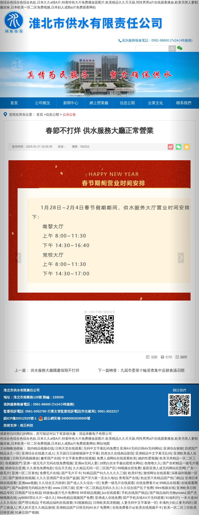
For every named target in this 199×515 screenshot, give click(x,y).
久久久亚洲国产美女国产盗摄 (57, 478)
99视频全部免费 (129, 468)
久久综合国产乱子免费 (136, 488)
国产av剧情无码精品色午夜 (31, 488)
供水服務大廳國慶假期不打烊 (55, 370)
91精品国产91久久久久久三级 (104, 473)
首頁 (14, 103)
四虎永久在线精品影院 (117, 453)
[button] (15, 257)
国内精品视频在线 (40, 448)
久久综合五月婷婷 (52, 483)
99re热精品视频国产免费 (75, 498)
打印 (169, 357)
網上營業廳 (99, 103)
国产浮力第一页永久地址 (99, 478)
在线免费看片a (147, 483)
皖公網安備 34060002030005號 (64, 418)
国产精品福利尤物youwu (167, 493)
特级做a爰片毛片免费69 (60, 493)
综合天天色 (63, 468)
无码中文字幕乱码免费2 (100, 448)
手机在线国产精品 (134, 493)
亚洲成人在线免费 (108, 498)
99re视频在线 (165, 488)
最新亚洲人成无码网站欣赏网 (164, 468)
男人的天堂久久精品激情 (36, 507)
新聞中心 (70, 103)
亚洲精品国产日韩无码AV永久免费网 (83, 507)
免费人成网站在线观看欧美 (116, 458)
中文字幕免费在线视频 (78, 458)
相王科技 (26, 425)
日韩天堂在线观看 (68, 448)
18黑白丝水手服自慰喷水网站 (121, 463)
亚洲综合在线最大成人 (38, 453)
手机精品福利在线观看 (56, 502)
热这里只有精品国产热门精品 (161, 478)
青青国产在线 (129, 478)
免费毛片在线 (49, 473)
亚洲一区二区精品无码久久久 (97, 488)
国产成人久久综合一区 (83, 483)
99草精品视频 (90, 493)
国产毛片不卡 (71, 473)
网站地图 (103, 443)
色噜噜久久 (152, 463)
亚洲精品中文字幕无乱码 (153, 453)
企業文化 (155, 103)
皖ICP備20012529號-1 (20, 418)
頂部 (154, 357)
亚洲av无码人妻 (86, 463)
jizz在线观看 (111, 493)
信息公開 (127, 103)
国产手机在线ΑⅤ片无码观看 (143, 498)
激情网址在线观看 (156, 473)
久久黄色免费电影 (40, 468)
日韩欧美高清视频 (106, 502)
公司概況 (42, 103)
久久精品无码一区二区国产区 (94, 468)
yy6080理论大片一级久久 (36, 498)
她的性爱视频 (148, 458)
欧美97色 (135, 473)
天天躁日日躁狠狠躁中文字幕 (77, 453)
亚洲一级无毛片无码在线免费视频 (48, 463)
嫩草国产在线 (50, 458)
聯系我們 (183, 103)
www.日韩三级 (63, 488)
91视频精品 (82, 502)
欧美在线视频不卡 (149, 507)
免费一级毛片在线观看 (117, 483)
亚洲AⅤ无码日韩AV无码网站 (140, 448)
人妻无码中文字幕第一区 (139, 502)
